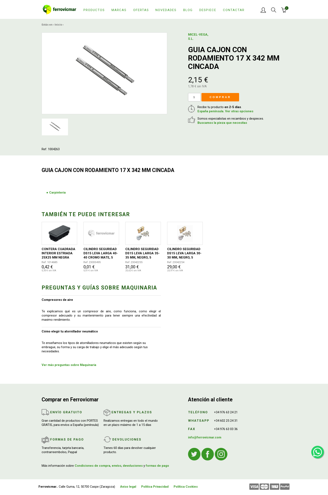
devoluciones (133, 466)
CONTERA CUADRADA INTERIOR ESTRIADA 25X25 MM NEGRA (58, 253)
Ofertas (141, 10)
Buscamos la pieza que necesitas (222, 123)
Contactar (234, 10)
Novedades (166, 10)
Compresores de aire (57, 300)
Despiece (207, 10)
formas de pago (157, 466)
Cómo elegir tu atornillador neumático (70, 331)
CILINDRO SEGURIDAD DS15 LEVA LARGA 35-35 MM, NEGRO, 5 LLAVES (142, 253)
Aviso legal (128, 487)
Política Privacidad (155, 487)
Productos (94, 10)
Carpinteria (57, 192)
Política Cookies (186, 487)
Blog (188, 10)
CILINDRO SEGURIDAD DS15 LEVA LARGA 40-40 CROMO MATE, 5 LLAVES (100, 253)
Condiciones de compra (92, 466)
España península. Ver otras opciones (225, 111)
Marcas (119, 10)
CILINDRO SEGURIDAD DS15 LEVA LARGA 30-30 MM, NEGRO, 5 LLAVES (184, 253)
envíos (116, 466)
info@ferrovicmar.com (204, 437)
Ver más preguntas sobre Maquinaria (69, 365)
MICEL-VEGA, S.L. (198, 37)
